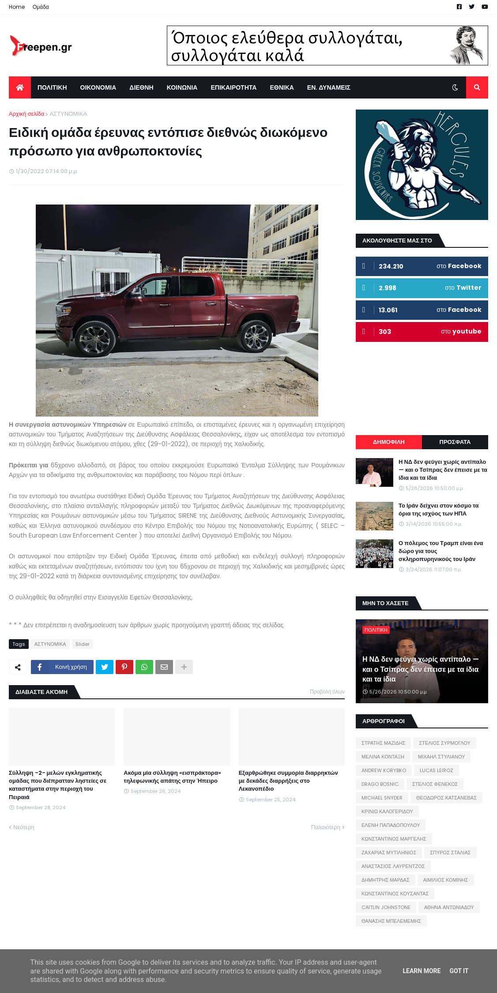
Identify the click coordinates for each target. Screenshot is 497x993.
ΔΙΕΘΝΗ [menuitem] (141, 87)
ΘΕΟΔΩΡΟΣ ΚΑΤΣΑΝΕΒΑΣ (446, 797)
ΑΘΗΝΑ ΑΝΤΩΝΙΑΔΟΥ (449, 907)
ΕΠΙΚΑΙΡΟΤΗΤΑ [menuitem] (233, 87)
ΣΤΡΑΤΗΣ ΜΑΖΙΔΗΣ (383, 743)
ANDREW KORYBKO (383, 770)
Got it (458, 970)
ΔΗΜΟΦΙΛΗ (389, 442)
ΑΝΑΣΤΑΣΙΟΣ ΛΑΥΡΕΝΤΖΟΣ (393, 866)
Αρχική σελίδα (26, 114)
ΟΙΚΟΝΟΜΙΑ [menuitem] (98, 87)
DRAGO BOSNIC (380, 784)
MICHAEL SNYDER (382, 797)
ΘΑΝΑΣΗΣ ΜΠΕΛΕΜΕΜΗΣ (391, 921)
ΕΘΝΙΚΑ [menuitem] (282, 87)
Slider (82, 644)
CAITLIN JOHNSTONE (385, 907)
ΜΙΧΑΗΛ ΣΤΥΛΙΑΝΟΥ (441, 756)
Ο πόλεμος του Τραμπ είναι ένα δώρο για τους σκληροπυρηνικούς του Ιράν (441, 551)
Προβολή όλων (327, 691)
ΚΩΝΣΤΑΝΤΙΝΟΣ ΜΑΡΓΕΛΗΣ (393, 838)
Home (17, 7)
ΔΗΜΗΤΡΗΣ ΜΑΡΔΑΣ (385, 879)
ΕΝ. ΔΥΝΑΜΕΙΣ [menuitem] (328, 87)
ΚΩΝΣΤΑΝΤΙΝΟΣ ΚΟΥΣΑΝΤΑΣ (395, 893)
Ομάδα (41, 7)
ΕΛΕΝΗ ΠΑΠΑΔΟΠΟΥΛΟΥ (390, 825)
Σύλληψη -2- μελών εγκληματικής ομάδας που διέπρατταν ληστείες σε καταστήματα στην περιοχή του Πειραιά (57, 785)
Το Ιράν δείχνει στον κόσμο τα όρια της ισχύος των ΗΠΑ (438, 510)
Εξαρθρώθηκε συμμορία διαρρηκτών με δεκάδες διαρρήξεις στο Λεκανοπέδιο (288, 781)
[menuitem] (20, 87)
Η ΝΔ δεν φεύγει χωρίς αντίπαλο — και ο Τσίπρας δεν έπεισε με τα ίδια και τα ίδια (443, 470)
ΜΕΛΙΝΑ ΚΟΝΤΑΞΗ (382, 756)
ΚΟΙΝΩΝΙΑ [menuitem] (182, 87)
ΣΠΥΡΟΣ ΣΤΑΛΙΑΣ (450, 852)
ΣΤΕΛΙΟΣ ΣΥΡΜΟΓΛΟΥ (445, 743)
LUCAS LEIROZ (436, 770)
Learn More (422, 970)
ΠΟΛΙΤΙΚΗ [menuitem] (52, 87)
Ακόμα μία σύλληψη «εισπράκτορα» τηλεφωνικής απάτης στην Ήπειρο (172, 777)
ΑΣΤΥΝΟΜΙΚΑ (68, 114)
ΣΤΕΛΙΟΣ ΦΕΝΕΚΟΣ (435, 784)
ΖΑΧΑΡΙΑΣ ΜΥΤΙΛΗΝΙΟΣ (388, 852)
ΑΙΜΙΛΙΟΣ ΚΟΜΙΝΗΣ (445, 879)
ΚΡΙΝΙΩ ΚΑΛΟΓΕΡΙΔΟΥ (387, 811)
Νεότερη (23, 827)
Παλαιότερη (325, 827)
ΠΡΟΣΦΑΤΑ (455, 442)
